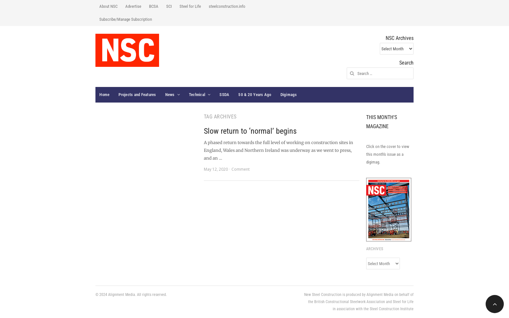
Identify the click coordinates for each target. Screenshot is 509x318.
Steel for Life (190, 6)
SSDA (224, 94)
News (170, 94)
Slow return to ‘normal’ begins (250, 131)
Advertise (133, 6)
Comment (240, 169)
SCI (169, 6)
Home (104, 94)
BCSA (153, 6)
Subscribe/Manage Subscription (125, 19)
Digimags (288, 94)
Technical (197, 94)
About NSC (108, 6)
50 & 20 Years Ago (254, 94)
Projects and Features (137, 94)
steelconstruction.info (227, 6)
